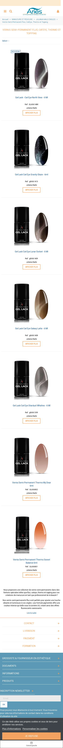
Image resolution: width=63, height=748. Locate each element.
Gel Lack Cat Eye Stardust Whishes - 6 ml (31, 405)
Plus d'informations (11, 728)
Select (6, 41)
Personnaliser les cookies (35, 728)
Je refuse (31, 736)
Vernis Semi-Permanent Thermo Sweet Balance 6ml (31, 561)
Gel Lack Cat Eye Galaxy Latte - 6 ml (31, 328)
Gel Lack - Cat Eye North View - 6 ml (31, 97)
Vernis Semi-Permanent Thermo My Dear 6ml (31, 484)
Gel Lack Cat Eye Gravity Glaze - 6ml (31, 174)
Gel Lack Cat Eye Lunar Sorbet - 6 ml (31, 251)
